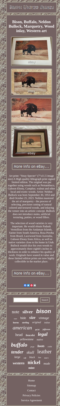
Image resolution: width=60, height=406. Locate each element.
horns (16, 322)
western (18, 363)
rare (15, 319)
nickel (34, 362)
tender (17, 351)
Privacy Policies (31, 395)
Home (31, 380)
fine (39, 357)
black (32, 357)
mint (31, 367)
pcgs (32, 346)
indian (47, 322)
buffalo (19, 345)
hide (23, 318)
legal (43, 334)
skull (30, 352)
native (40, 339)
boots (41, 346)
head (19, 335)
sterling (25, 322)
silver (27, 311)
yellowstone (26, 339)
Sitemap (31, 385)
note (15, 311)
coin (50, 346)
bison (43, 311)
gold (37, 330)
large (17, 357)
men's (46, 358)
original (36, 322)
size (32, 317)
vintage (44, 318)
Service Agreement (31, 400)
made (47, 363)
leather (44, 351)
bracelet (30, 335)
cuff (25, 358)
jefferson (46, 329)
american (22, 328)
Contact (31, 390)
